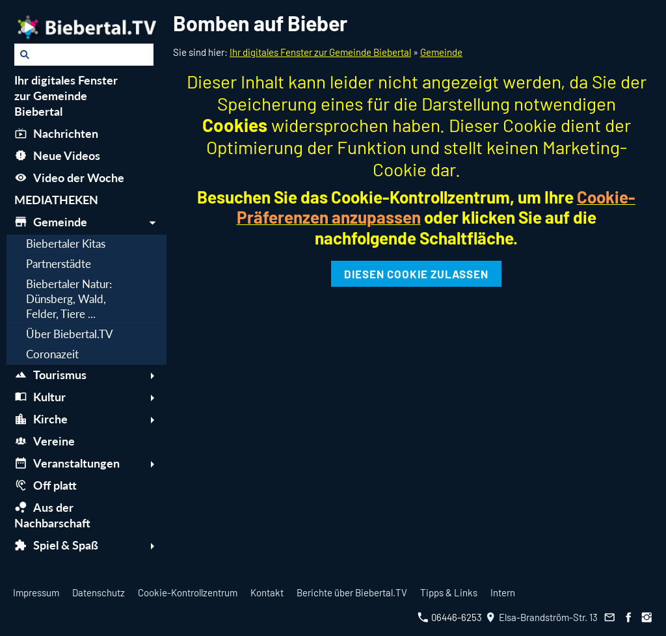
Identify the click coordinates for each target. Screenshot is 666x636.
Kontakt (267, 592)
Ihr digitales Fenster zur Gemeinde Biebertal (320, 52)
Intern (502, 592)
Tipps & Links (448, 592)
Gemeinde (441, 52)
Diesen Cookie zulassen (416, 273)
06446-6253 (450, 617)
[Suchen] (83, 55)
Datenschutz (98, 592)
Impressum (36, 592)
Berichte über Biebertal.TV (352, 592)
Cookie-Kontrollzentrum (187, 592)
